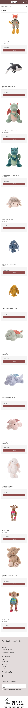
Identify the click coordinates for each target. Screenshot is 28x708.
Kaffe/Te (4, 666)
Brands (3, 659)
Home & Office (5, 664)
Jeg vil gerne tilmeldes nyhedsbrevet (12, 689)
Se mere (3, 668)
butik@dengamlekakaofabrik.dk (12, 651)
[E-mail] (14, 687)
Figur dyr (4, 663)
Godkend (14, 692)
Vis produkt (14, 50)
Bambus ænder (5, 661)
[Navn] (14, 684)
